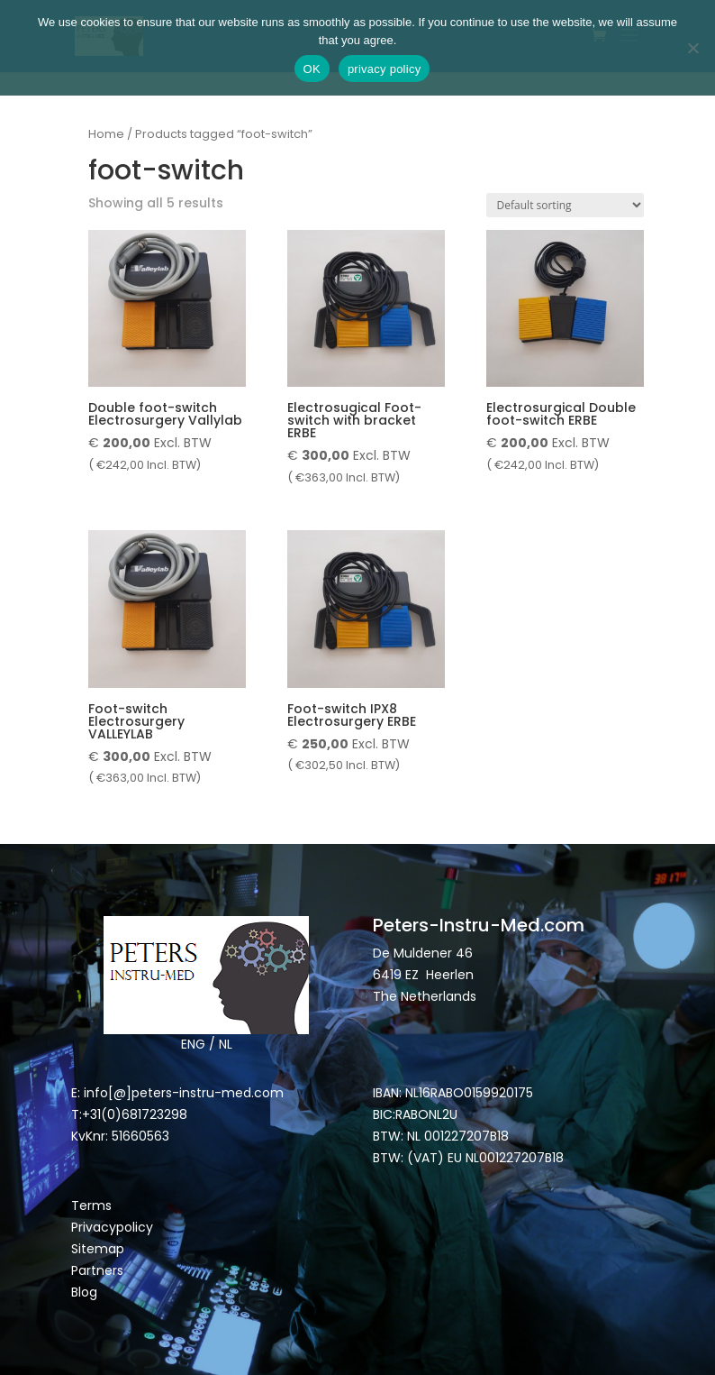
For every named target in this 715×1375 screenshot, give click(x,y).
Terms (91, 1205)
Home (106, 133)
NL (225, 1044)
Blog (84, 1292)
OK (312, 69)
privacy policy (384, 69)
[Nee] (692, 48)
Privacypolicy (112, 1227)
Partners (97, 1270)
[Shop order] (565, 205)
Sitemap (99, 1249)
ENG (193, 1044)
